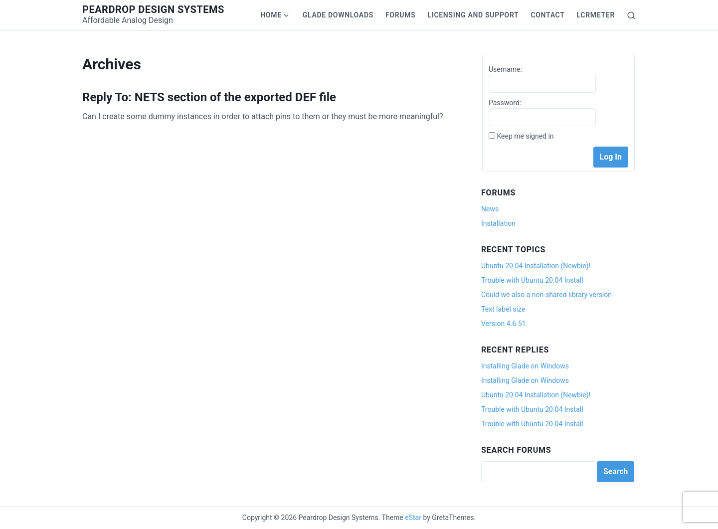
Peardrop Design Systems (153, 9)
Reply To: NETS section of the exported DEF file (209, 97)
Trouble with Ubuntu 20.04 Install (532, 280)
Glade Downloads (338, 15)
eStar (413, 518)
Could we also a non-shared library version (546, 295)
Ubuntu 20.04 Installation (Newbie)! (535, 266)
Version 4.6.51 (503, 324)
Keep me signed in (525, 136)
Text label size (503, 309)
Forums (400, 15)
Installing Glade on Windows (525, 366)
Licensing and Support (473, 15)
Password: (505, 103)
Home (271, 15)
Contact (547, 15)
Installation (498, 223)
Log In (611, 157)
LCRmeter (596, 15)
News (490, 209)
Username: (505, 69)
